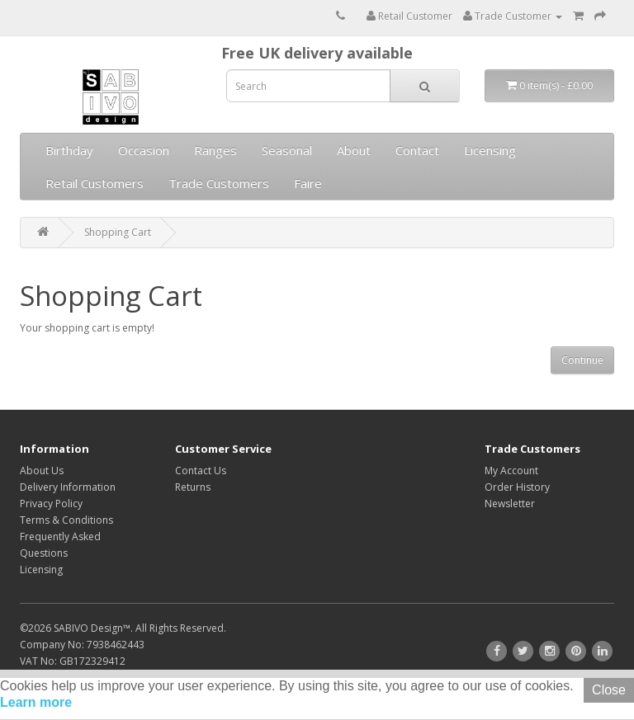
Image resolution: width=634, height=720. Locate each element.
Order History (517, 487)
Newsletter (510, 503)
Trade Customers (218, 183)
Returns (193, 487)
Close (609, 690)
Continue (582, 360)
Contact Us (200, 471)
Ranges (215, 150)
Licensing (490, 150)
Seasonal (287, 150)
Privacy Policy (51, 503)
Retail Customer (409, 16)
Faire (308, 183)
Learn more (36, 702)
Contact (417, 150)
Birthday (69, 150)
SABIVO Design (88, 628)
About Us (42, 471)
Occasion (143, 150)
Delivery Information (68, 487)
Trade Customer (512, 16)
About (354, 150)
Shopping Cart (117, 232)
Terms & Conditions (66, 520)
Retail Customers (94, 183)
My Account (511, 471)
